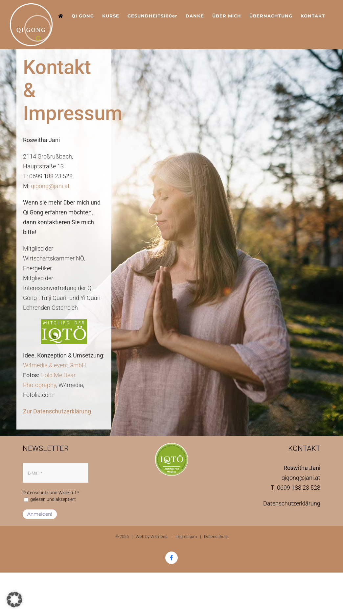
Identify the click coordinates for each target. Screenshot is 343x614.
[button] (14, 599)
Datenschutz (216, 536)
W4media (159, 536)
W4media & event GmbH (54, 365)
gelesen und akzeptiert (50, 499)
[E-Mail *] (55, 473)
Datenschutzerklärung (291, 503)
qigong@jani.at (50, 186)
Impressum (186, 536)
